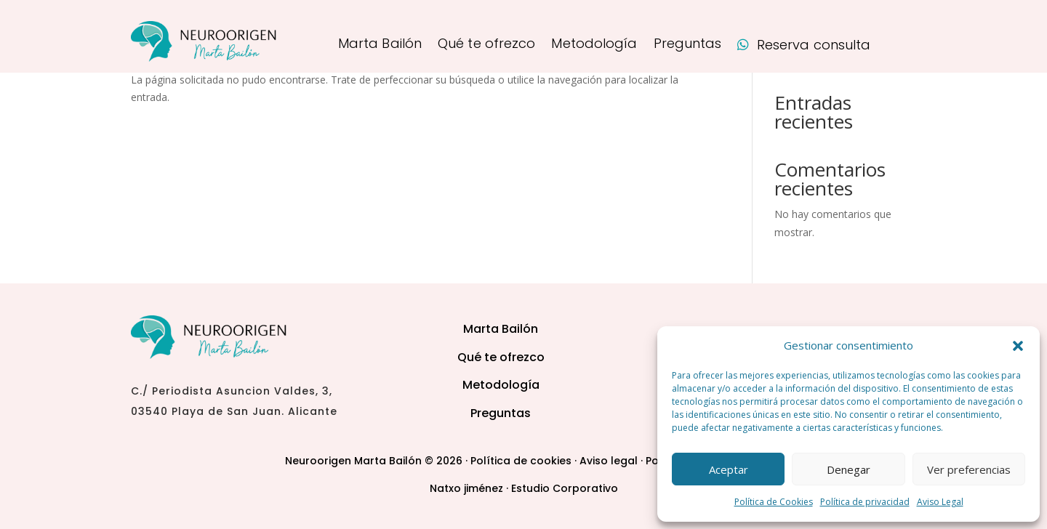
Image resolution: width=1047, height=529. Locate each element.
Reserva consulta (803, 46)
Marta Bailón (380, 45)
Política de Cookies (773, 502)
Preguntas (688, 45)
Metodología (594, 45)
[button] (1018, 346)
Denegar (848, 469)
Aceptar (728, 469)
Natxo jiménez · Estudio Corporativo (524, 488)
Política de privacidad (865, 502)
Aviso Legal (940, 502)
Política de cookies (520, 460)
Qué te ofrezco (486, 45)
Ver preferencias (969, 469)
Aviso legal (608, 460)
